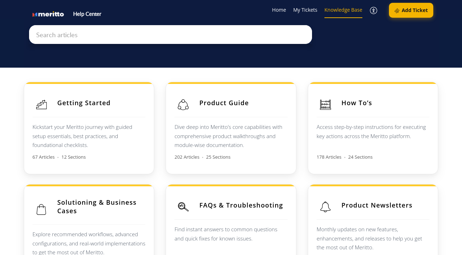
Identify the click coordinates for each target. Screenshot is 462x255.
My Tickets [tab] (305, 9)
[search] (170, 34)
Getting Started (84, 102)
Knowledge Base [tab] (343, 9)
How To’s (356, 102)
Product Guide (224, 102)
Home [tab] (279, 9)
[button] (374, 10)
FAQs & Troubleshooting (241, 205)
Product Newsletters (376, 205)
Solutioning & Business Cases (97, 206)
